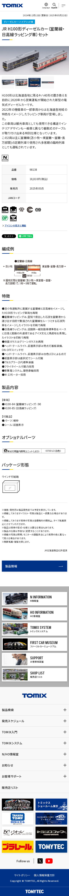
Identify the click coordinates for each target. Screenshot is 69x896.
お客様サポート (11, 776)
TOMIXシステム (12, 743)
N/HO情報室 (10, 754)
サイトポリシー (22, 875)
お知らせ (7, 765)
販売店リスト (10, 787)
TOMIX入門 (9, 732)
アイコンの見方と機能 (15, 225)
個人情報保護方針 (44, 875)
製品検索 (8, 710)
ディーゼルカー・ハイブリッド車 (18, 21)
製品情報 (34, 566)
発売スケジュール (13, 721)
